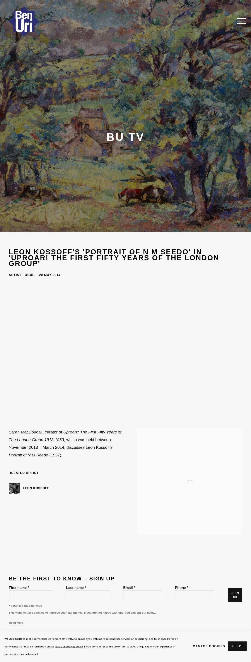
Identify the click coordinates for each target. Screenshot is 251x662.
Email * (129, 588)
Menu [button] (239, 21)
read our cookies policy (69, 646)
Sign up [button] (235, 595)
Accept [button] (237, 646)
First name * (19, 588)
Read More (16, 622)
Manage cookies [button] (209, 646)
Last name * (76, 588)
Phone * (181, 588)
